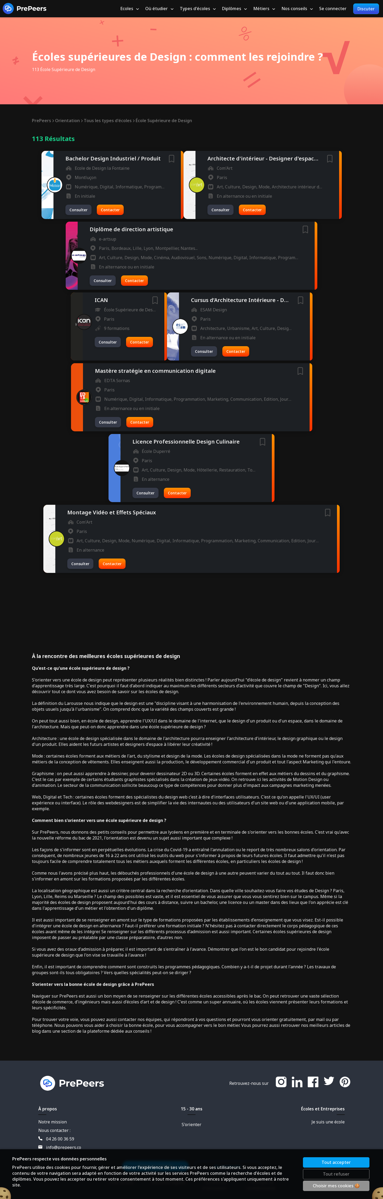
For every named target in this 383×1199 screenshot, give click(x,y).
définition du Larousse (60, 703)
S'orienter (191, 1124)
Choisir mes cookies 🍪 (336, 1186)
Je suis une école (328, 1122)
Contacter (110, 209)
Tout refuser (336, 1174)
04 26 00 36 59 (56, 1139)
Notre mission (52, 1122)
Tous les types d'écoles (109, 120)
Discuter (366, 9)
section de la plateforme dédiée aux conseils (105, 1031)
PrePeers (43, 120)
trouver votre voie (60, 1019)
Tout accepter (336, 1162)
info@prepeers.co (59, 1147)
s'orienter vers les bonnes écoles (280, 832)
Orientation (68, 120)
